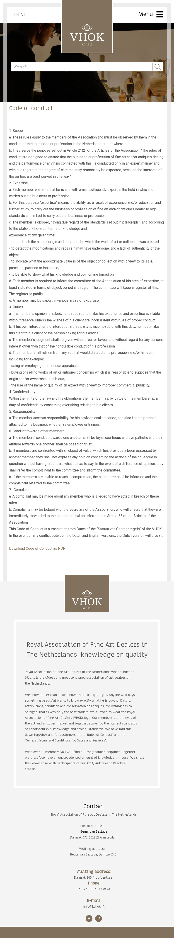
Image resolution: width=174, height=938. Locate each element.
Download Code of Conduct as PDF (37, 548)
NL (23, 15)
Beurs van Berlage (93, 831)
